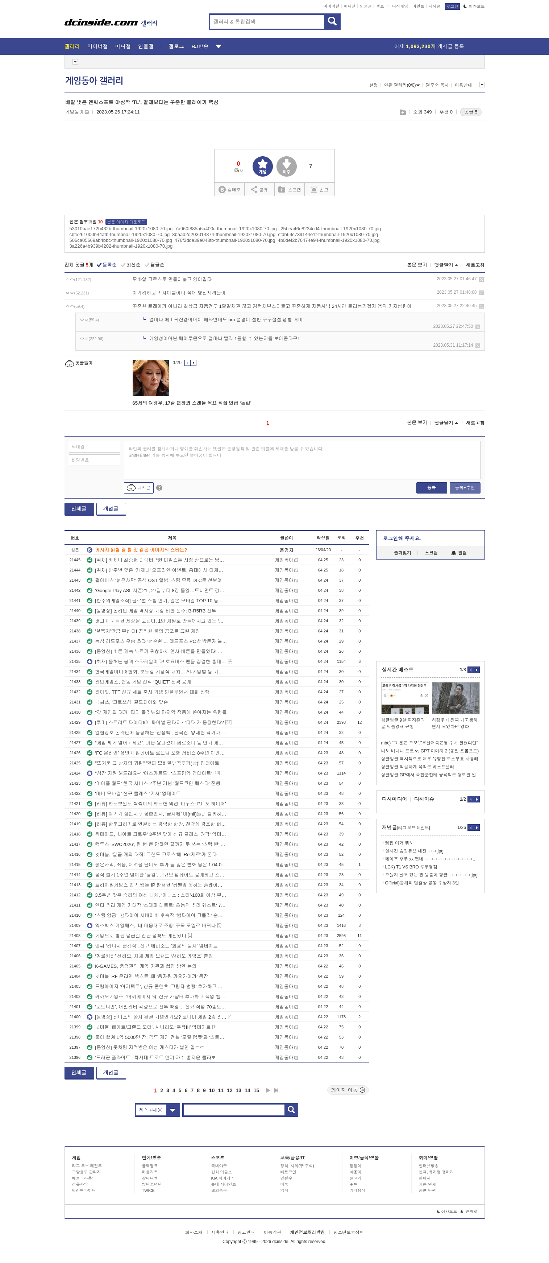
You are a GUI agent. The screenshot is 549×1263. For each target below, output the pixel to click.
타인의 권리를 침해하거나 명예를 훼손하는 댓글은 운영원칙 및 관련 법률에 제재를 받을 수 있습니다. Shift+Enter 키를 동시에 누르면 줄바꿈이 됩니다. (226, 452)
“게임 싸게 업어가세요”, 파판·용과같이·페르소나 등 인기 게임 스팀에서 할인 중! (157, 743)
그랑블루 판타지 (86, 1172)
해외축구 (219, 1190)
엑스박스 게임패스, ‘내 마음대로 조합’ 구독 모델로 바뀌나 (151, 925)
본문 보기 (417, 265)
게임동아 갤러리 (94, 81)
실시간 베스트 (398, 670)
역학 (284, 1190)
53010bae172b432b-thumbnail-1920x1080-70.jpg (121, 228)
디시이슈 (424, 799)
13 (239, 1090)
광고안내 (246, 1232)
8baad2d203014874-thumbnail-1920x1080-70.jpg (223, 234)
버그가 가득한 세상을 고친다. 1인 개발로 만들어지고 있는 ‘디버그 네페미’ (157, 621)
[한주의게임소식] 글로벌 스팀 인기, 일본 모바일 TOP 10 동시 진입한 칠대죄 (157, 600)
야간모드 (474, 6)
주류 (354, 1184)
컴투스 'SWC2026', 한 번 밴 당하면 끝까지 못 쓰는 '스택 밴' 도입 (157, 844)
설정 (373, 85)
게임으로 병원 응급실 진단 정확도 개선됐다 (136, 935)
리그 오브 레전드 (87, 1166)
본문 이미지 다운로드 (126, 222)
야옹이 (356, 1172)
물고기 (356, 1178)
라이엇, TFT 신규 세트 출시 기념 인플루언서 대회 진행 (148, 692)
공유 (259, 189)
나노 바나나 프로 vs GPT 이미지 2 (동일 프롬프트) (430, 751)
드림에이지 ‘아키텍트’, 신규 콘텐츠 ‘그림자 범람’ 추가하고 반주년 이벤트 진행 (157, 986)
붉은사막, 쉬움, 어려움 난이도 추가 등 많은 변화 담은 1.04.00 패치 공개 (157, 864)
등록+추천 (465, 487)
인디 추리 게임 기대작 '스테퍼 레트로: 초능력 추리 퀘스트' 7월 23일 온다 (157, 905)
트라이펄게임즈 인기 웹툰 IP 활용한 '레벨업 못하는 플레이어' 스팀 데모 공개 (157, 885)
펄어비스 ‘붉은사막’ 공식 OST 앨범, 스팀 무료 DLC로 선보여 (154, 580)
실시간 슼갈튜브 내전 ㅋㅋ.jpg (414, 851)
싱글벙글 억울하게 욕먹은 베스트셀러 (417, 766)
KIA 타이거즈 (222, 1178)
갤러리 (72, 46)
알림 (459, 553)
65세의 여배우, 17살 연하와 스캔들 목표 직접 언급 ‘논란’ (192, 403)
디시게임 (400, 6)
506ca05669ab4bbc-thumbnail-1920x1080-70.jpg (121, 240)
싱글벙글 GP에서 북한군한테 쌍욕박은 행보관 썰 (428, 774)
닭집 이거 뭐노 (399, 843)
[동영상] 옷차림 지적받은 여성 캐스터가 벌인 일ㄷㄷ (145, 1047)
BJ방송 (199, 46)
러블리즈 (150, 1172)
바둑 (284, 1184)
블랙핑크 (150, 1166)
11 (221, 1090)
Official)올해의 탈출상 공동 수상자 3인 (422, 883)
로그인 (452, 6)
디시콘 (435, 6)
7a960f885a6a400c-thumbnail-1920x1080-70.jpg (225, 228)
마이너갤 (332, 6)
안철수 (286, 1178)
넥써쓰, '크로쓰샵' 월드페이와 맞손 (127, 702)
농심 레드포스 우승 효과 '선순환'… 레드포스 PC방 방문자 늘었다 (157, 641)
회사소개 (194, 1232)
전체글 (79, 509)
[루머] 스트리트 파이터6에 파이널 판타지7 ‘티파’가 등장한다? (155, 722)
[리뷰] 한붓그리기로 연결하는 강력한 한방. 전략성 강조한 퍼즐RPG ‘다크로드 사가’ (157, 824)
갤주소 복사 (437, 85)
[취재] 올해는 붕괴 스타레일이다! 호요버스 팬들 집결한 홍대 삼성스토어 (157, 661)
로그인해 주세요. (402, 538)
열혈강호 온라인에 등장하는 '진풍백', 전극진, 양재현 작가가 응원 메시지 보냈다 (157, 732)
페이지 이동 (348, 1090)
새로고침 (475, 265)
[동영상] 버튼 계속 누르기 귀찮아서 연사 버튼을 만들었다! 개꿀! (157, 651)
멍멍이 (356, 1166)
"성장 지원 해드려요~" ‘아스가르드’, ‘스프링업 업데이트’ (149, 773)
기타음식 (358, 1190)
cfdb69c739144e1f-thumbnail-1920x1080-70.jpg (328, 234)
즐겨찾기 (402, 553)
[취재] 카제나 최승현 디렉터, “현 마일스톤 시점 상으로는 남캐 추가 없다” (157, 560)
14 (247, 1090)
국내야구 (219, 1166)
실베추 (229, 190)
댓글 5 (471, 112)
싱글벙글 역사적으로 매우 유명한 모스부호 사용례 (430, 758)
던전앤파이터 (84, 1190)
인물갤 (366, 6)
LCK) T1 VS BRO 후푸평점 (411, 867)
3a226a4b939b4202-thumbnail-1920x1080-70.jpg (121, 246)
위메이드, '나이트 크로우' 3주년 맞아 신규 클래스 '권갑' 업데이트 (157, 834)
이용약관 (272, 1232)
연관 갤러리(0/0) (402, 85)
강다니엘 (150, 1178)
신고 (319, 189)
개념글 (110, 509)
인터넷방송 (429, 1166)
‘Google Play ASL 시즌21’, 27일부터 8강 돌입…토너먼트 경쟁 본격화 (157, 590)
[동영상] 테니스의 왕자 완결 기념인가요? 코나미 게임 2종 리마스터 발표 (157, 1017)
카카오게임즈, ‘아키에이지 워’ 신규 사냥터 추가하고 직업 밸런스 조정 (157, 996)
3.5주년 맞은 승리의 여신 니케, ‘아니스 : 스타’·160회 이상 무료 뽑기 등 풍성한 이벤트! (157, 895)
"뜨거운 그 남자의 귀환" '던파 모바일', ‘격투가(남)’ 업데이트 (153, 763)
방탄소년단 (152, 1184)
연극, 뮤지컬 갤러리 (436, 1172)
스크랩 (402, 112)
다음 (268, 1090)
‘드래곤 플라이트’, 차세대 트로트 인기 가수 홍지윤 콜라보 (151, 1057)
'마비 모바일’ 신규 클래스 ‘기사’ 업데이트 (133, 793)
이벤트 (418, 6)
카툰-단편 (427, 1190)
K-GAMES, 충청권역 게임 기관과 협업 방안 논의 (141, 966)
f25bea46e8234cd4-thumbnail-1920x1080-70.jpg (330, 228)
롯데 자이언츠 (223, 1184)
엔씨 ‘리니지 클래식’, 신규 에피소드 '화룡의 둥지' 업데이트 (152, 946)
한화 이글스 (221, 1172)
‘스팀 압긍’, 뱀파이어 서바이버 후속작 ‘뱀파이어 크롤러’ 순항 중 (157, 915)
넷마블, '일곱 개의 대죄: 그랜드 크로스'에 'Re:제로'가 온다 (152, 854)
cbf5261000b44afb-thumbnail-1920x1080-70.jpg (120, 234)
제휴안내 (220, 1232)
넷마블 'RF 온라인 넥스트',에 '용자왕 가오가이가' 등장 (147, 976)
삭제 (481, 279)
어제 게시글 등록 (429, 46)
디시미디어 (394, 799)
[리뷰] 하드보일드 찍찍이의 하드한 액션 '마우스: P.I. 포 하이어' (156, 803)
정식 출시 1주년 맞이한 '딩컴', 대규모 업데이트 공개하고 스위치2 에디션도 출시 (157, 875)
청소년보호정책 (348, 1232)
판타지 (425, 1178)
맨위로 (469, 1211)
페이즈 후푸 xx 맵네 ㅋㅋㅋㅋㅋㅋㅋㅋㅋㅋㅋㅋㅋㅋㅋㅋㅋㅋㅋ (432, 859)
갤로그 (382, 6)
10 (212, 1090)
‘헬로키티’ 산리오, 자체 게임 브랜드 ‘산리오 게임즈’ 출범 (150, 956)
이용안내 (463, 85)
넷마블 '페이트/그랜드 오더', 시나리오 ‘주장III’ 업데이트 (149, 1027)
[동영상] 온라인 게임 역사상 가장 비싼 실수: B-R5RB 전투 (151, 611)
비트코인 (288, 1172)
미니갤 (349, 6)
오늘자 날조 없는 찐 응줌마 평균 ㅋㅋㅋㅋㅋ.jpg (431, 875)
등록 (431, 487)
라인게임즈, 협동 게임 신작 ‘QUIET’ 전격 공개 (139, 682)
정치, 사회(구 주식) (297, 1166)
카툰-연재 (427, 1184)
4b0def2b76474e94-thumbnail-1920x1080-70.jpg (328, 240)
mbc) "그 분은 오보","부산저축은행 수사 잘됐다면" (429, 743)
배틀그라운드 (84, 1178)
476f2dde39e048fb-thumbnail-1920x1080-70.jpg (225, 240)
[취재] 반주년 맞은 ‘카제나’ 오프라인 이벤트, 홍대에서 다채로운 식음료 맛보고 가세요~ (157, 570)
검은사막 (80, 1184)
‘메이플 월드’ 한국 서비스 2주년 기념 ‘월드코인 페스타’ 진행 (153, 783)
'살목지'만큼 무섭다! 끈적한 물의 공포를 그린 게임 (143, 631)
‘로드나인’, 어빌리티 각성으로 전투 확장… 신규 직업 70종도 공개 (157, 1007)
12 (230, 1090)
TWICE (148, 1190)
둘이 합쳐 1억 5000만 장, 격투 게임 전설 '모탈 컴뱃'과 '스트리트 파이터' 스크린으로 (157, 1037)
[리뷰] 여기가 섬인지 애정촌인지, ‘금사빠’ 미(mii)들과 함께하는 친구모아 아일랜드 (157, 814)
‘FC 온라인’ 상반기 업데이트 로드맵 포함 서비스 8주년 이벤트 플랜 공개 (157, 753)
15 (256, 1090)
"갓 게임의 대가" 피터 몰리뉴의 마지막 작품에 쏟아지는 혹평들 (156, 712)
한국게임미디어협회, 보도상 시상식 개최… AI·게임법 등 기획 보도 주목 (157, 671)
